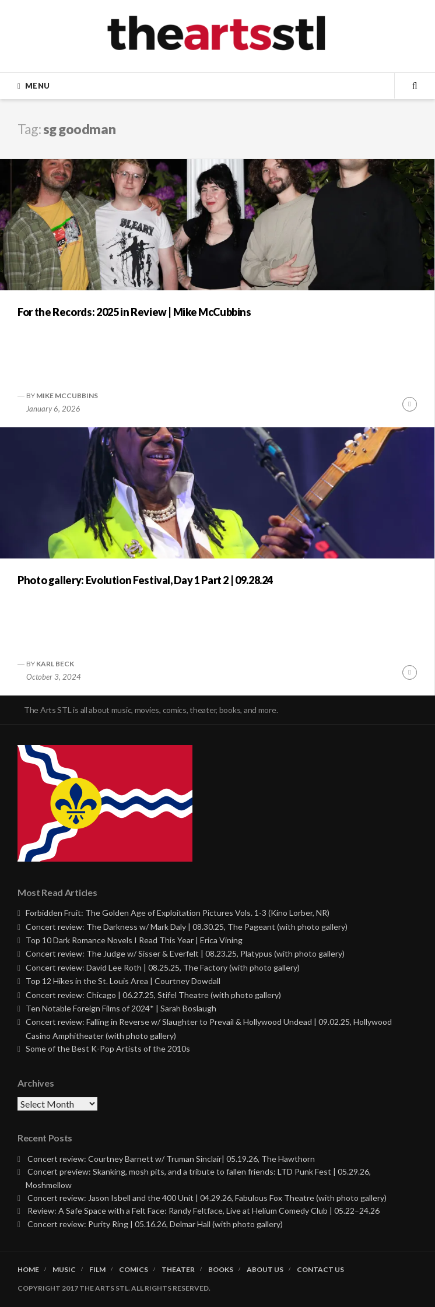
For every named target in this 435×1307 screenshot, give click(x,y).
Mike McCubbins (67, 395)
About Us (265, 1270)
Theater (178, 1270)
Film (97, 1270)
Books (220, 1270)
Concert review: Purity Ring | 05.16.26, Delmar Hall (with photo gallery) (155, 1224)
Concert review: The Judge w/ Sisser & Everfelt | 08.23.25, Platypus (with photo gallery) (185, 953)
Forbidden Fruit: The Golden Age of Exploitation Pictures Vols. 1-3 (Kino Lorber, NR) (177, 913)
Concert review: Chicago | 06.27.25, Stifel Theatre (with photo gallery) (153, 995)
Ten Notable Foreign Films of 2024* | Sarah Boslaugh (121, 1008)
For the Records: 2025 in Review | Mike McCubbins (134, 311)
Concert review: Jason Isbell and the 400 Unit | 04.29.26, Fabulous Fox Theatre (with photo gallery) (207, 1198)
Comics (133, 1270)
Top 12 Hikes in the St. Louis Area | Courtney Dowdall (123, 981)
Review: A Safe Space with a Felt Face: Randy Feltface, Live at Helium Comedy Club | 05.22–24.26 (203, 1210)
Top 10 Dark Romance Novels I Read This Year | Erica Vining (134, 940)
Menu (37, 85)
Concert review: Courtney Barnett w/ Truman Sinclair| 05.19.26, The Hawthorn (171, 1159)
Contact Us (320, 1270)
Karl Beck (55, 663)
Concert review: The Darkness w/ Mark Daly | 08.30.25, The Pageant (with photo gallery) (187, 927)
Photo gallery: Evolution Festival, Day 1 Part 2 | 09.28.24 (145, 580)
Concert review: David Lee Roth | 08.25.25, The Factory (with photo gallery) (163, 967)
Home (28, 1270)
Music (64, 1270)
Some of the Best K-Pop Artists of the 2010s (108, 1048)
